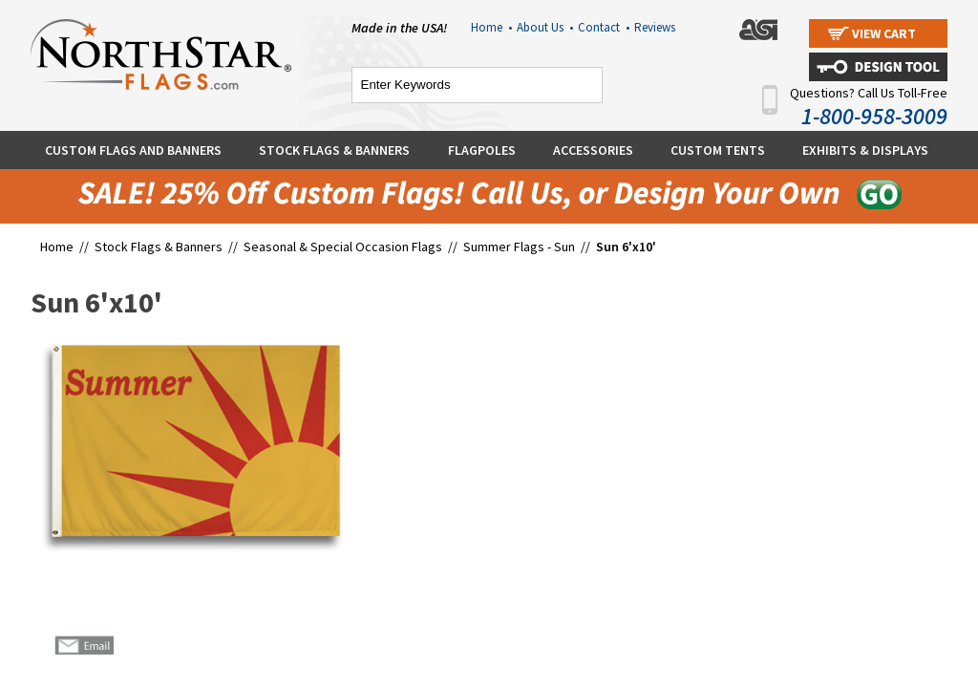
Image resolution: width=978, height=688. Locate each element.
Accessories (593, 150)
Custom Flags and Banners (133, 150)
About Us (545, 27)
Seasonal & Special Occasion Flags (344, 246)
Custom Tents (717, 150)
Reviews (654, 27)
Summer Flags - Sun (519, 246)
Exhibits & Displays (865, 150)
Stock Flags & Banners (334, 150)
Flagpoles (482, 150)
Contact (603, 27)
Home (491, 27)
